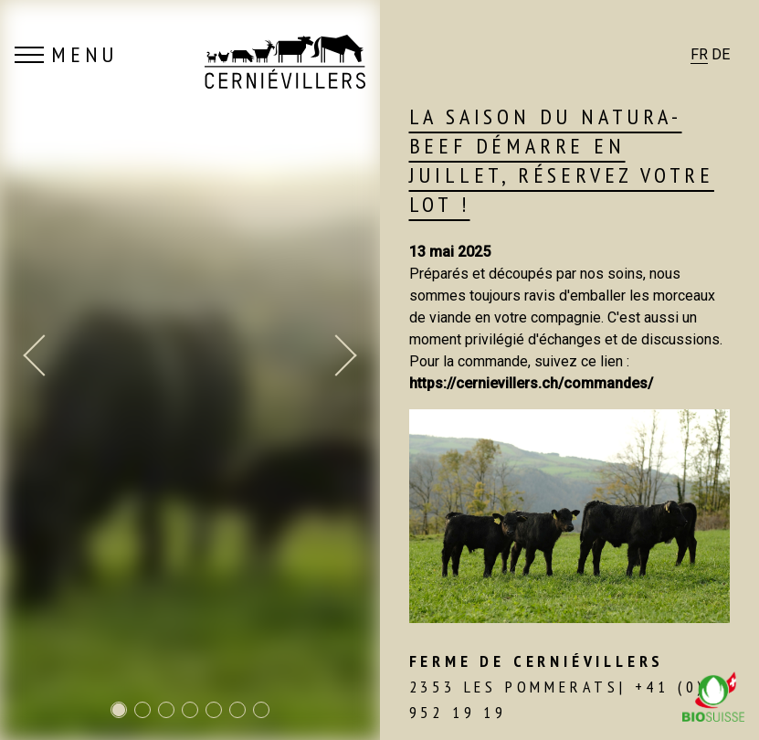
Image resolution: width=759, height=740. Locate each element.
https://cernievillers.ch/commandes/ (531, 383)
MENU (66, 55)
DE (721, 54)
